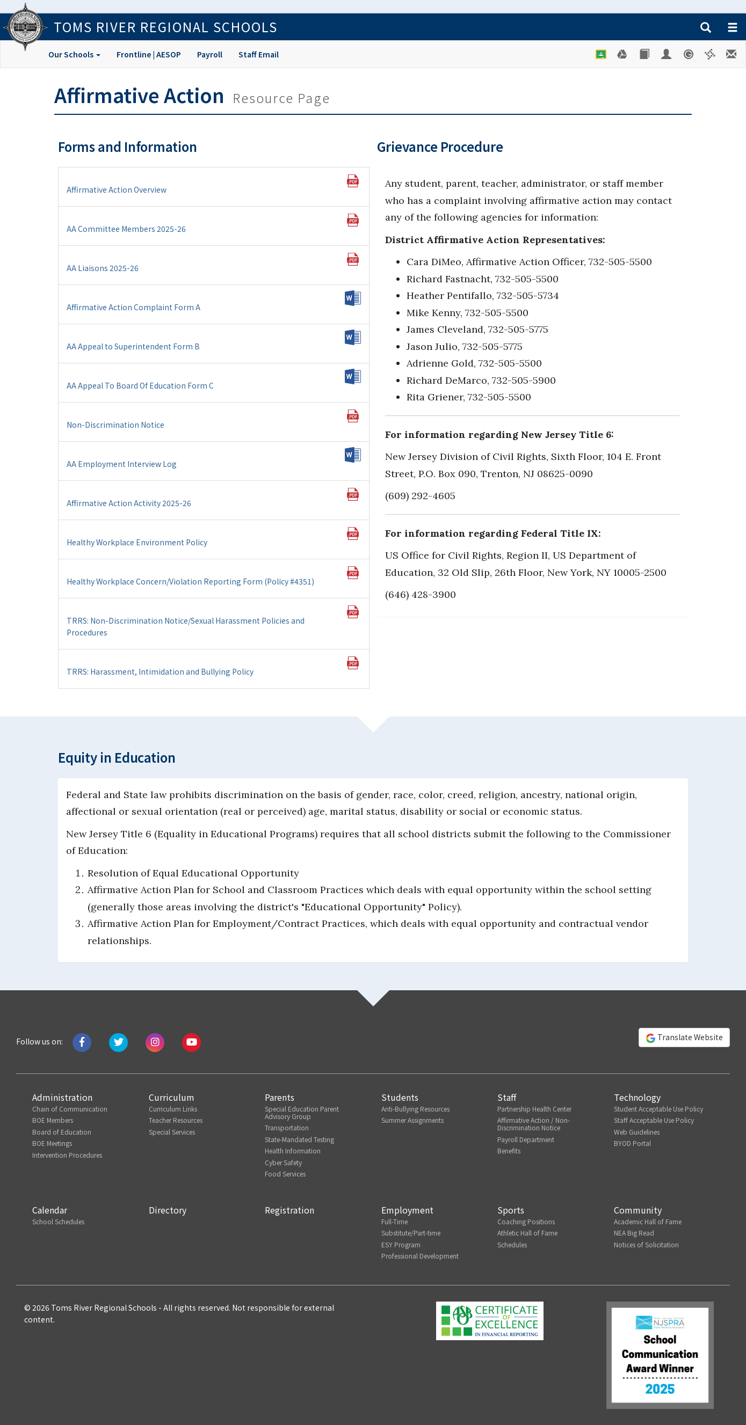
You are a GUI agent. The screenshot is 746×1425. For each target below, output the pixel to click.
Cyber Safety (283, 1162)
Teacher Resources (175, 1119)
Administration (62, 1097)
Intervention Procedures (67, 1154)
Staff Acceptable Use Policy (654, 1119)
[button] (705, 27)
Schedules (512, 1244)
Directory (167, 1209)
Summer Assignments (412, 1119)
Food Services (285, 1173)
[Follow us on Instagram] (155, 1041)
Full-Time (394, 1221)
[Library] (645, 54)
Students (399, 1097)
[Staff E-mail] (732, 54)
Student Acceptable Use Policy (658, 1108)
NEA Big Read (634, 1232)
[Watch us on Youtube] (191, 1041)
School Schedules (58, 1221)
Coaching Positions (526, 1221)
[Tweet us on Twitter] (118, 1041)
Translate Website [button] (684, 1037)
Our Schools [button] (74, 54)
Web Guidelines (637, 1131)
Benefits (508, 1150)
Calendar (49, 1209)
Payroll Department (525, 1139)
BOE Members (52, 1119)
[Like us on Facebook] (82, 1041)
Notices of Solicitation (646, 1244)
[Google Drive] (623, 54)
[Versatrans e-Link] (710, 54)
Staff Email (258, 54)
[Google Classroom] (601, 54)
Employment (407, 1209)
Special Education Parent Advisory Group (302, 1112)
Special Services (172, 1131)
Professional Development (420, 1255)
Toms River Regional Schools (166, 26)
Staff (506, 1097)
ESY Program (401, 1244)
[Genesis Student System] (688, 54)
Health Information (293, 1150)
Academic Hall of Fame (648, 1221)
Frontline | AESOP (149, 54)
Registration (289, 1209)
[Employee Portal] (667, 54)
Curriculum (171, 1097)
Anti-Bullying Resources (415, 1108)
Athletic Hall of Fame (527, 1232)
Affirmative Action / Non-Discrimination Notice (533, 1123)
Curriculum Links (173, 1108)
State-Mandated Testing (299, 1139)
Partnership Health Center (534, 1108)
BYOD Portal (632, 1143)
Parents (279, 1097)
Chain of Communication (69, 1108)
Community (638, 1209)
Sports (510, 1209)
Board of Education (61, 1131)
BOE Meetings (52, 1143)
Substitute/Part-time (410, 1232)
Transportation (287, 1127)
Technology (637, 1097)
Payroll (209, 54)
